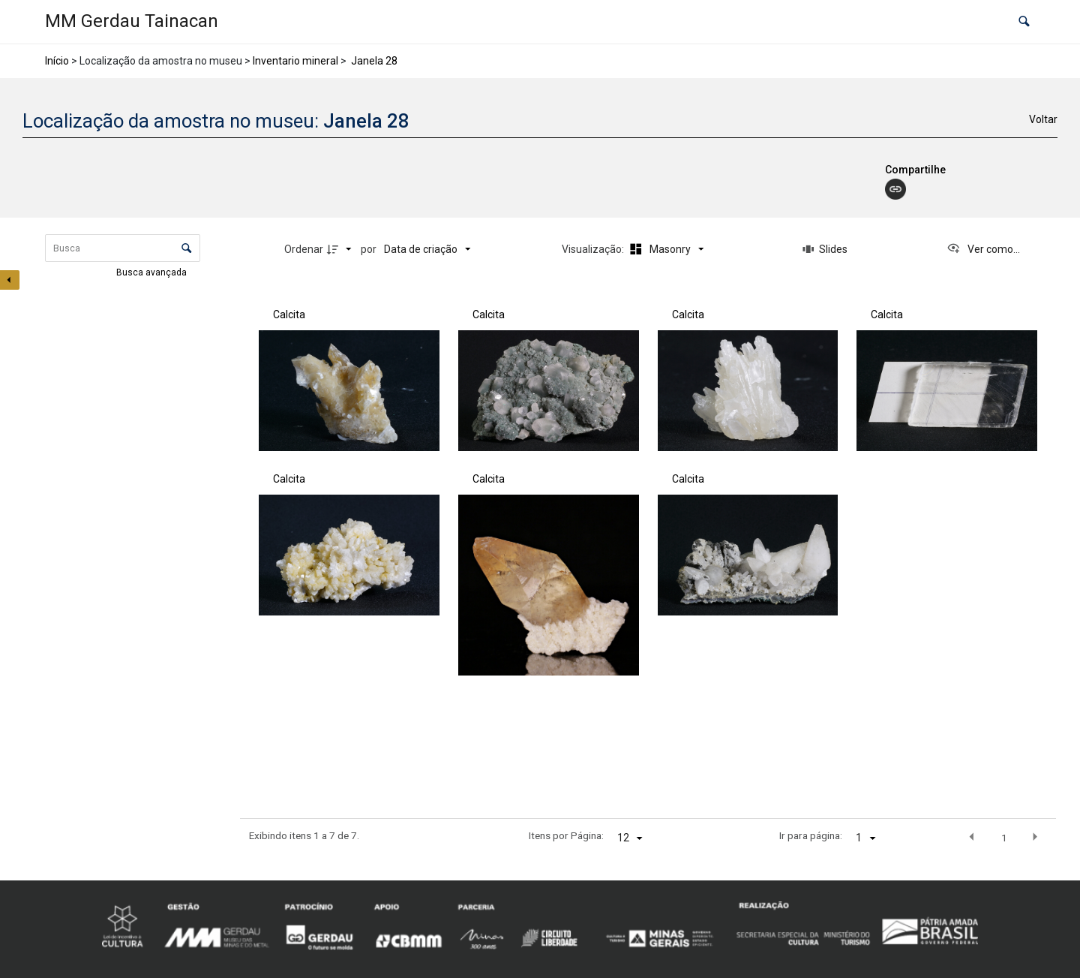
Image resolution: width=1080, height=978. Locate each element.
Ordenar (303, 249)
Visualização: (594, 249)
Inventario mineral (295, 61)
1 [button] (1004, 838)
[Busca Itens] (122, 248)
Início (57, 61)
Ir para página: (810, 835)
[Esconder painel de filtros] (10, 280)
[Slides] (825, 249)
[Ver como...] (983, 249)
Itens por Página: (566, 835)
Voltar (1043, 119)
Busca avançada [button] (152, 272)
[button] (1024, 22)
